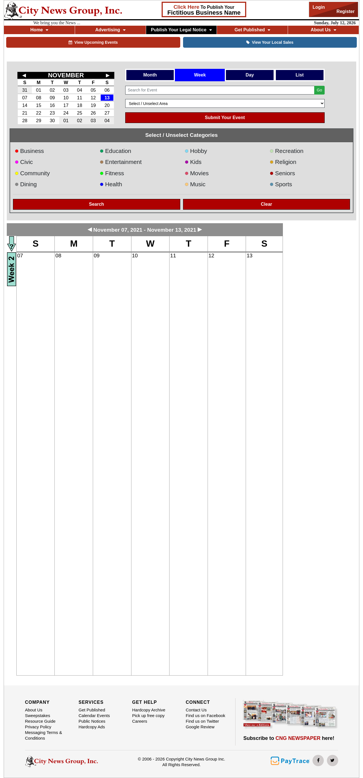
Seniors (282, 173)
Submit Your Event (225, 117)
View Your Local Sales (269, 42)
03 (66, 90)
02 (52, 90)
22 (38, 112)
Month (150, 75)
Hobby (196, 151)
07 (24, 97)
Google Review (200, 726)
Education (115, 151)
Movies (197, 173)
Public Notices (92, 721)
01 (38, 90)
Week (200, 75)
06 (106, 90)
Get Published (252, 29)
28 (24, 120)
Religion (283, 162)
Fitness (112, 173)
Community (32, 173)
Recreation (286, 151)
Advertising (110, 29)
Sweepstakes (37, 715)
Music (195, 184)
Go (319, 90)
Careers (139, 721)
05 (93, 90)
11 (79, 97)
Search (96, 204)
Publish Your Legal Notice (181, 29)
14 (24, 105)
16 (52, 105)
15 (38, 105)
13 (106, 97)
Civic (24, 162)
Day (250, 75)
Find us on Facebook (205, 715)
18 (79, 105)
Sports (281, 184)
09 (52, 97)
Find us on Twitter (202, 721)
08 (38, 97)
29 (38, 120)
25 (79, 112)
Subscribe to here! (289, 738)
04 (79, 90)
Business (29, 151)
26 (93, 112)
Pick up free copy (148, 715)
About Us (323, 29)
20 (106, 105)
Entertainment (121, 162)
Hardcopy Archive (149, 709)
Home (39, 29)
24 (66, 112)
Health (111, 184)
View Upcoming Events (93, 42)
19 (93, 105)
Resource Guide (40, 721)
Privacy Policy (38, 726)
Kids (193, 162)
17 (66, 105)
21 (24, 112)
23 (52, 112)
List (299, 75)
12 (93, 97)
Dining (26, 184)
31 (24, 90)
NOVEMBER (66, 75)
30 (52, 120)
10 (66, 97)
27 (106, 112)
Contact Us (196, 709)
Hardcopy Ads (92, 726)
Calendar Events (94, 715)
